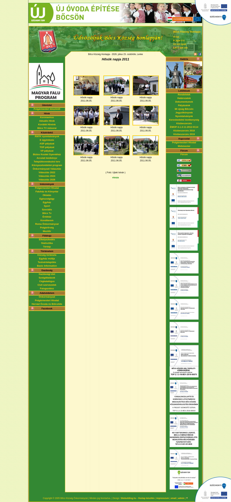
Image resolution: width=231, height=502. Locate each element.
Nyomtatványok (184, 116)
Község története (46, 255)
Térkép (47, 246)
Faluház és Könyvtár (47, 191)
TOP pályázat (47, 147)
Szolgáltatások (47, 277)
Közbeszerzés (184, 123)
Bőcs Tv (47, 213)
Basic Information (47, 265)
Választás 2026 (47, 179)
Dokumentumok (184, 101)
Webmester (184, 146)
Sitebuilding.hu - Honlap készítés (137, 498)
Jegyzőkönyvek (184, 112)
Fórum (184, 154)
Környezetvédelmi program (47, 165)
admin (181, 498)
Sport (47, 206)
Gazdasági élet (47, 274)
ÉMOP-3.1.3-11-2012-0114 (184, 127)
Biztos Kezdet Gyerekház (47, 154)
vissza (115, 177)
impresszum (162, 498)
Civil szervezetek (47, 285)
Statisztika (47, 243)
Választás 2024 (47, 176)
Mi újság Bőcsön (184, 109)
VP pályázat (46, 150)
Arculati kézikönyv (47, 158)
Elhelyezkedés (47, 239)
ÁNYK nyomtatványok (47, 136)
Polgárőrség (47, 227)
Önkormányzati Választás (47, 168)
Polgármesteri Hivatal (47, 188)
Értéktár (46, 216)
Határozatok (184, 98)
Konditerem (46, 220)
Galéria (184, 59)
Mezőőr (47, 231)
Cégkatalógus (47, 281)
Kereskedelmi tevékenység (184, 119)
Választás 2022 (47, 172)
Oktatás (47, 195)
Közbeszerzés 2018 (184, 130)
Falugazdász (47, 288)
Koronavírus (47, 117)
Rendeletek (184, 94)
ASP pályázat (47, 143)
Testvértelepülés (47, 262)
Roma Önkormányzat (47, 224)
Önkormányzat (47, 296)
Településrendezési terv (47, 161)
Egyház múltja (47, 258)
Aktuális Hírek (47, 121)
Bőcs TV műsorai (46, 128)
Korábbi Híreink (47, 124)
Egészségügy (46, 198)
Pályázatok (184, 105)
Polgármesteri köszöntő (47, 109)
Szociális (47, 209)
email (173, 498)
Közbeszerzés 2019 (184, 134)
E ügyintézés (47, 140)
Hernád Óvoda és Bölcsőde (47, 304)
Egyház (47, 202)
